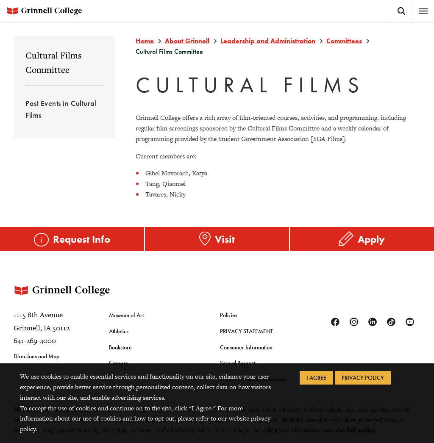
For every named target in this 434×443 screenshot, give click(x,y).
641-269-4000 (35, 340)
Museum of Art (126, 315)
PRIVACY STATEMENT (246, 331)
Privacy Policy (363, 378)
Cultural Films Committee (53, 62)
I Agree (316, 378)
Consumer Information (246, 347)
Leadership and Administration (267, 40)
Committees (344, 40)
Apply (371, 239)
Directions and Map (36, 356)
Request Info (81, 239)
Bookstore (120, 347)
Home (145, 40)
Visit (225, 239)
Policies (228, 315)
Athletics (118, 331)
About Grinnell (187, 40)
